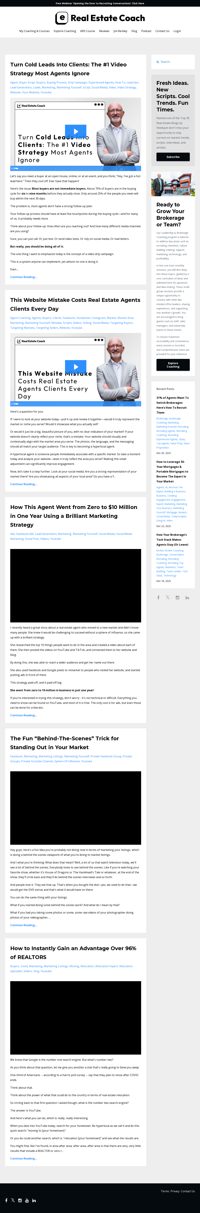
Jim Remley (120, 31)
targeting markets (22, 328)
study (182, 439)
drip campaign (77, 82)
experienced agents (101, 82)
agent (14, 82)
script (86, 87)
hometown (83, 318)
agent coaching (20, 318)
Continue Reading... (23, 277)
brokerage (162, 418)
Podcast (146, 31)
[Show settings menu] (131, 168)
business (161, 495)
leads (36, 87)
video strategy (126, 87)
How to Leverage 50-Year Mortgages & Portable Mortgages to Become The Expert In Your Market (172, 471)
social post (32, 539)
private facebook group (106, 756)
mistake (56, 323)
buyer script (27, 82)
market (111, 318)
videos (44, 539)
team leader (173, 571)
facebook (69, 318)
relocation (87, 966)
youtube (46, 92)
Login (177, 31)
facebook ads (25, 534)
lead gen (133, 82)
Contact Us (162, 31)
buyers (40, 82)
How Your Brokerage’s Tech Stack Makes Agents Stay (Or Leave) (172, 539)
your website (30, 92)
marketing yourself (69, 87)
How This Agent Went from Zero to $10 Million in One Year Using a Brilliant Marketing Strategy (72, 515)
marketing (48, 87)
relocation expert (106, 966)
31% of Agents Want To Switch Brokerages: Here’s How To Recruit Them (172, 405)
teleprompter (178, 516)
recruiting (183, 426)
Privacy (172, 1192)
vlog (36, 971)
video (112, 87)
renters (182, 512)
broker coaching (174, 550)
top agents (162, 443)
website (15, 92)
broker (160, 550)
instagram (98, 318)
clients (57, 318)
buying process (57, 82)
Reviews (104, 31)
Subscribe (173, 157)
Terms (159, 1192)
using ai (160, 520)
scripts (67, 323)
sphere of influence (67, 761)
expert (159, 504)
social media (100, 87)
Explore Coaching (65, 31)
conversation (176, 554)
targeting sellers (47, 328)
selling (87, 323)
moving (74, 966)
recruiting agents (165, 430)
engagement (178, 499)
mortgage (172, 512)
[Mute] (124, 168)
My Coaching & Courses (34, 31)
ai (166, 487)
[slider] (72, 168)
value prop (176, 443)
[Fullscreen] (137, 168)
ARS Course (87, 31)
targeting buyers (121, 323)
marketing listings (51, 756)
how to (120, 82)
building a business (175, 491)
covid (24, 966)
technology (169, 575)
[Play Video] (13, 168)
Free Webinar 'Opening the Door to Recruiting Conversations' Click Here (100, 3)
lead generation (21, 87)
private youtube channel (37, 761)
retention (170, 567)
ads (12, 534)
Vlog (134, 31)
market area (125, 318)
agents (36, 318)
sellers (77, 323)
